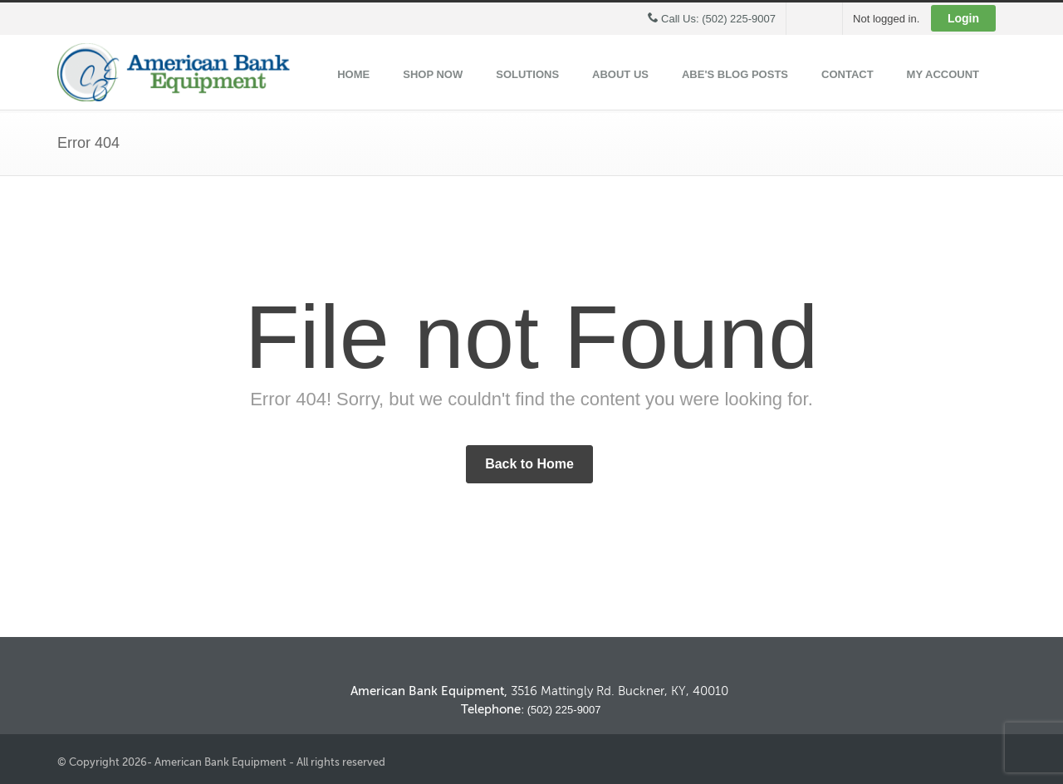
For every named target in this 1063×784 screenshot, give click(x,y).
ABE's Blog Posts (735, 74)
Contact (847, 74)
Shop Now (433, 74)
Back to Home (529, 464)
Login (963, 18)
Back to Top (913, 639)
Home (353, 74)
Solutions (527, 74)
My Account (943, 74)
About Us (620, 74)
